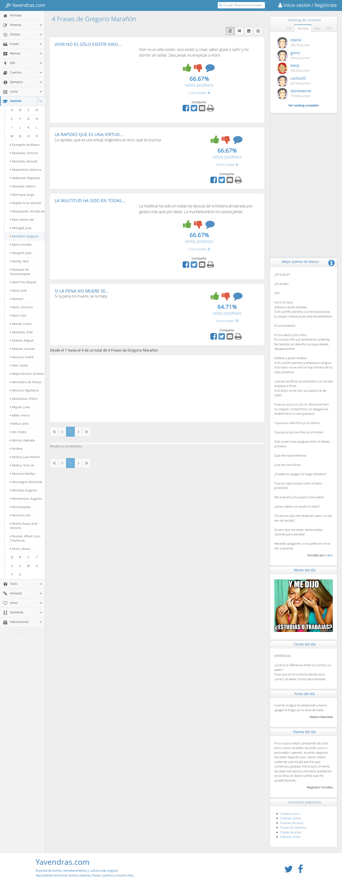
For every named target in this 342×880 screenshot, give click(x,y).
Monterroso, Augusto (26, 498)
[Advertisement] (94, 82)
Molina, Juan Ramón (25, 457)
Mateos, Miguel (21, 340)
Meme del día (305, 570)
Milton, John (19, 423)
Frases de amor (291, 832)
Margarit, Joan (21, 253)
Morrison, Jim (20, 515)
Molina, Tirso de (22, 465)
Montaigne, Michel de (26, 482)
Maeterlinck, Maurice (25, 169)
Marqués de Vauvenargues (20, 271)
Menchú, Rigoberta (24, 390)
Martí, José (18, 290)
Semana (303, 28)
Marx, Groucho (21, 307)
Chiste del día (305, 644)
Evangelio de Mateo (25, 144)
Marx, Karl (18, 315)
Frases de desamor (293, 827)
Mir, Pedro (18, 432)
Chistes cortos (290, 814)
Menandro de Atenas (26, 382)
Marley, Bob (19, 261)
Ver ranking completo (303, 105)
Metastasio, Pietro (24, 398)
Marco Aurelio (21, 244)
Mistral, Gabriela (22, 440)
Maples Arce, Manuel (25, 203)
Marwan (17, 299)
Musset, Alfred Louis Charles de (25, 538)
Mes (317, 28)
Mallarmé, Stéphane (25, 178)
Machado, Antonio (24, 153)
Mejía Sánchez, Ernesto (27, 374)
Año (329, 28)
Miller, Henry (20, 415)
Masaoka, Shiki (21, 332)
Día (289, 28)
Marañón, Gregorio (24, 236)
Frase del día (304, 693)
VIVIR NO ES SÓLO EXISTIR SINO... (88, 44)
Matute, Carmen (22, 349)
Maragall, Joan (21, 228)
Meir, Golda (19, 365)
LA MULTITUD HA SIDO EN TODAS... (90, 200)
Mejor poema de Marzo (300, 261)
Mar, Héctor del (22, 219)
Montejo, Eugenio (23, 490)
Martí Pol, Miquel (23, 282)
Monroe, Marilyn (22, 473)
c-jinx (329, 555)
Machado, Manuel (23, 161)
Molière (16, 448)
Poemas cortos (290, 818)
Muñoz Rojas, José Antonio (23, 525)
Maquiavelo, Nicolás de (27, 211)
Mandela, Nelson (23, 186)
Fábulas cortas (290, 837)
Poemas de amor (292, 823)
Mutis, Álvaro (20, 549)
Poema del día (304, 731)
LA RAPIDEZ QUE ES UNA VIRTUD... (89, 134)
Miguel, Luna (20, 407)
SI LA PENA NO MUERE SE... (82, 291)
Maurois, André (21, 357)
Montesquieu (20, 507)
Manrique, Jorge (22, 194)
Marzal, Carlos (21, 324)
